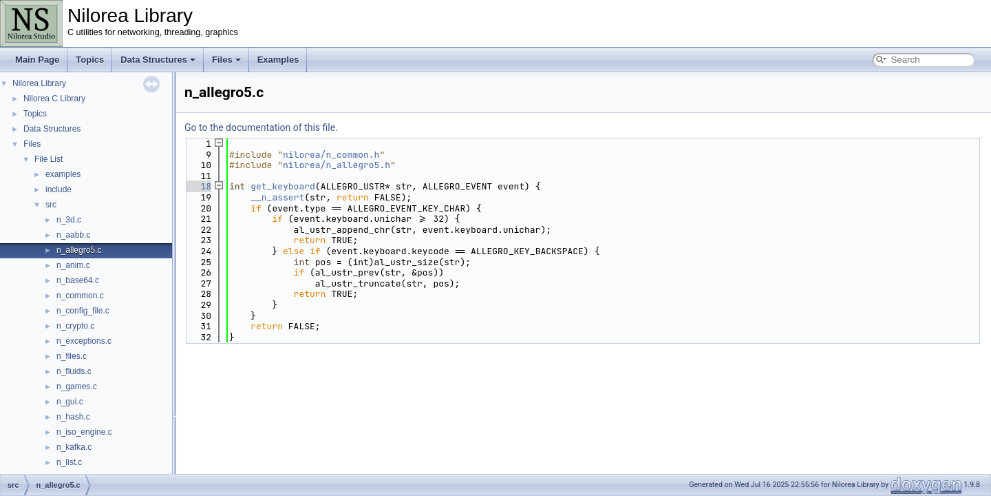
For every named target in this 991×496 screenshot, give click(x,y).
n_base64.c (77, 280)
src (50, 204)
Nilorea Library (39, 83)
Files (226, 59)
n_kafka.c (74, 447)
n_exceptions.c (83, 341)
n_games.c (76, 386)
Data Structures (157, 59)
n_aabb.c (73, 235)
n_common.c (80, 295)
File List (48, 159)
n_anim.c (73, 265)
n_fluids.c (74, 371)
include (58, 189)
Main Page (37, 59)
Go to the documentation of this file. (261, 127)
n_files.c (71, 356)
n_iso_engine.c (84, 432)
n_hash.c (73, 417)
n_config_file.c (82, 311)
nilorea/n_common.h (331, 155)
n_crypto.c (75, 326)
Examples (278, 59)
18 (197, 186)
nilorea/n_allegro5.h (336, 165)
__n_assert (277, 197)
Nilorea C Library (54, 98)
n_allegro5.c (78, 250)
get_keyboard (283, 186)
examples (63, 174)
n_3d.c (68, 220)
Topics (90, 59)
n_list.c (69, 462)
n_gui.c (69, 401)
